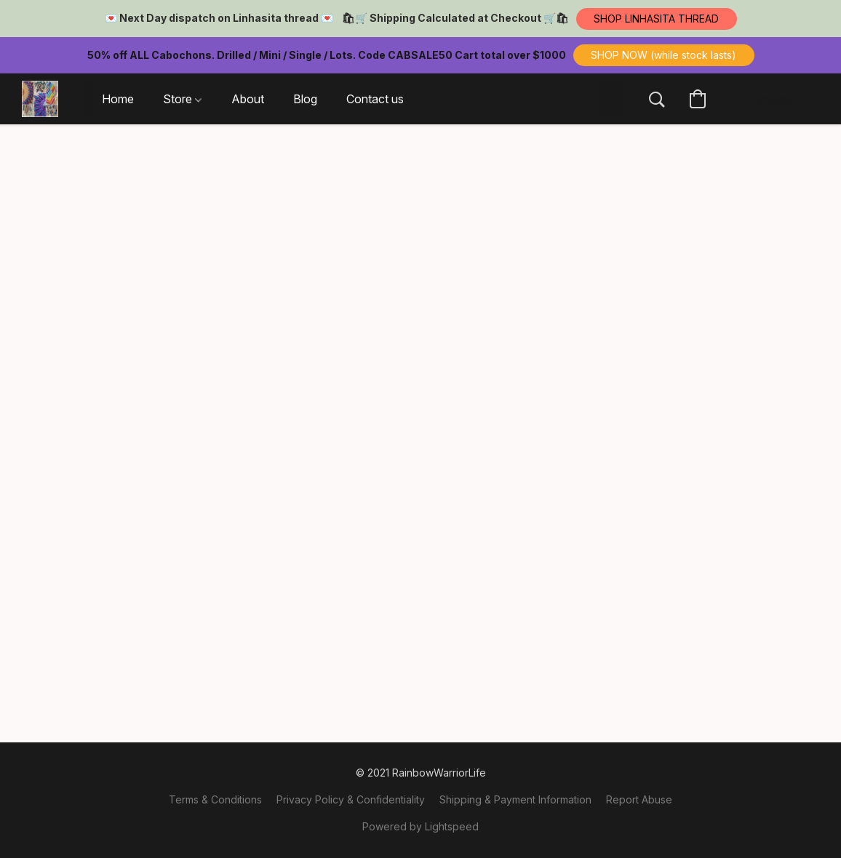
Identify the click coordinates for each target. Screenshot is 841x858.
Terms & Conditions (215, 799)
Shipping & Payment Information (515, 799)
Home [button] (118, 99)
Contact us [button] (375, 99)
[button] (656, 19)
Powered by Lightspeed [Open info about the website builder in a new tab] (420, 826)
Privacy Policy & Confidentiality (350, 799)
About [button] (247, 99)
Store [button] (182, 99)
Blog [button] (305, 99)
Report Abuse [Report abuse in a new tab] (639, 799)
